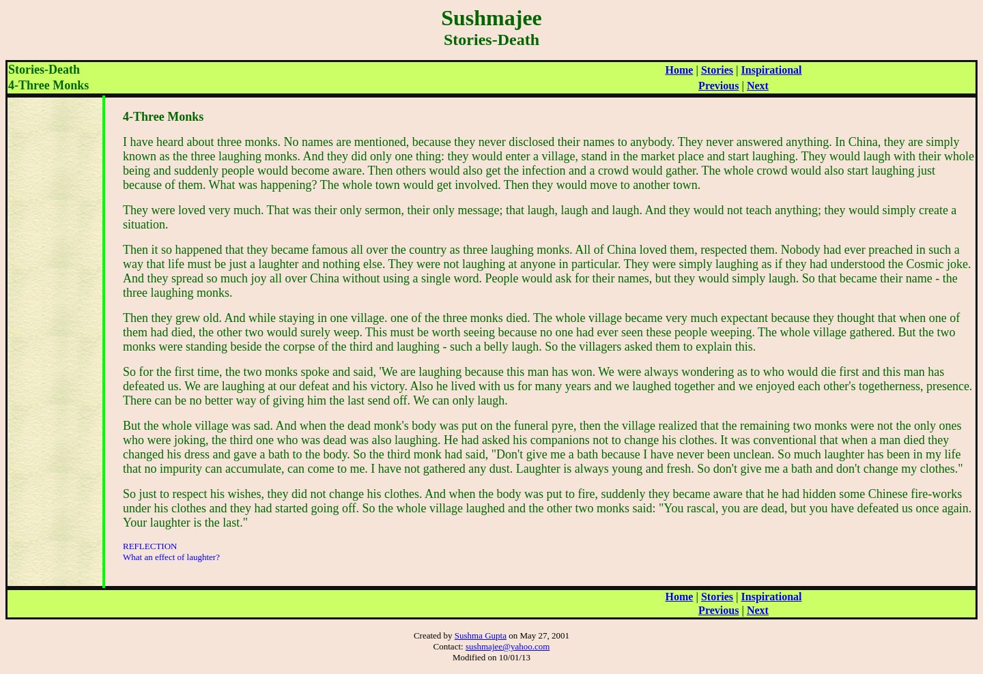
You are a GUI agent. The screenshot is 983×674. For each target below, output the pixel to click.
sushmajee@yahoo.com (508, 646)
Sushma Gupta (481, 635)
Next (758, 85)
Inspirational (771, 70)
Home (680, 70)
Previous (718, 85)
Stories (717, 70)
